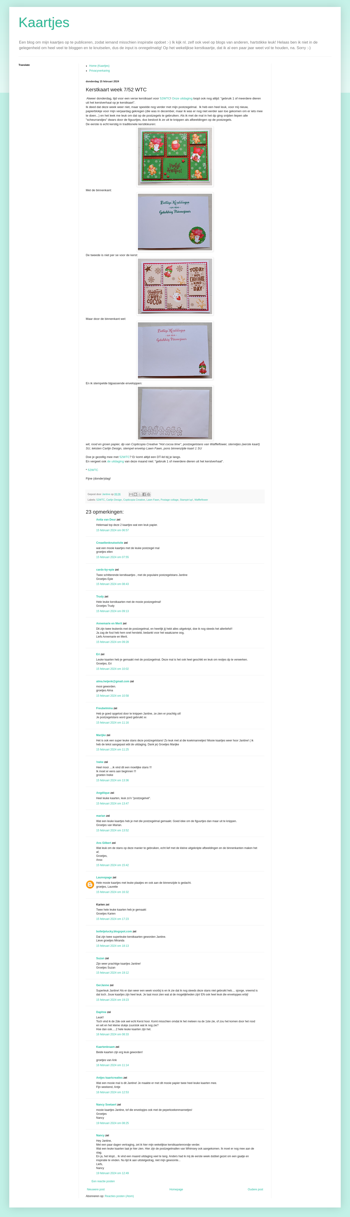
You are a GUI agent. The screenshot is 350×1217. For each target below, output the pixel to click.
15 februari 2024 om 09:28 (112, 642)
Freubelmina (104, 708)
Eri (98, 654)
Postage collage (169, 499)
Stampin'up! (186, 499)
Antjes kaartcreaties (109, 1077)
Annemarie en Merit (109, 623)
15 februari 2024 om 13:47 (112, 803)
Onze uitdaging (182, 98)
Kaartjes (44, 22)
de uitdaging (115, 461)
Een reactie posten (103, 1181)
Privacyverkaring (99, 70)
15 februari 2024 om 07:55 (112, 557)
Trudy (100, 596)
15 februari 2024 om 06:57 (112, 530)
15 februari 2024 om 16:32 (112, 892)
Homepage (176, 1189)
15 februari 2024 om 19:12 (112, 972)
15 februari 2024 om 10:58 (112, 695)
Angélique (103, 792)
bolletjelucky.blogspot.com (114, 931)
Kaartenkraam (105, 1047)
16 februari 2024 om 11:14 (112, 1065)
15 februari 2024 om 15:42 (112, 865)
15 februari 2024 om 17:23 (112, 919)
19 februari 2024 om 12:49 (112, 1173)
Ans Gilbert (104, 843)
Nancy (100, 1135)
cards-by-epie (105, 569)
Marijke (101, 735)
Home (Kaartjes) (99, 65)
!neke (99, 762)
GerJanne (102, 985)
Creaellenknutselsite (109, 542)
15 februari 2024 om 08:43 (112, 584)
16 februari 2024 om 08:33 (112, 1034)
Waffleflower (201, 499)
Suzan (100, 958)
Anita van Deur (106, 519)
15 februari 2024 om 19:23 (112, 999)
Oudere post (255, 1189)
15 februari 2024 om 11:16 (112, 722)
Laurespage (104, 877)
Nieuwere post (96, 1189)
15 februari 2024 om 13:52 (112, 830)
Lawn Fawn (152, 499)
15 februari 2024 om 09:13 (112, 611)
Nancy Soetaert (106, 1104)
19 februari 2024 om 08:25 (112, 1123)
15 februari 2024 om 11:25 (112, 749)
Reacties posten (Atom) (119, 1196)
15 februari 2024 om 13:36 (112, 780)
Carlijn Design (114, 499)
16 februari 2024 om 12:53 (112, 1092)
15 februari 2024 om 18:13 (112, 945)
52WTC (165, 98)
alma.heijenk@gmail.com (112, 681)
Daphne (101, 1012)
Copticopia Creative (134, 499)
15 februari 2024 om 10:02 (112, 668)
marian (100, 815)
